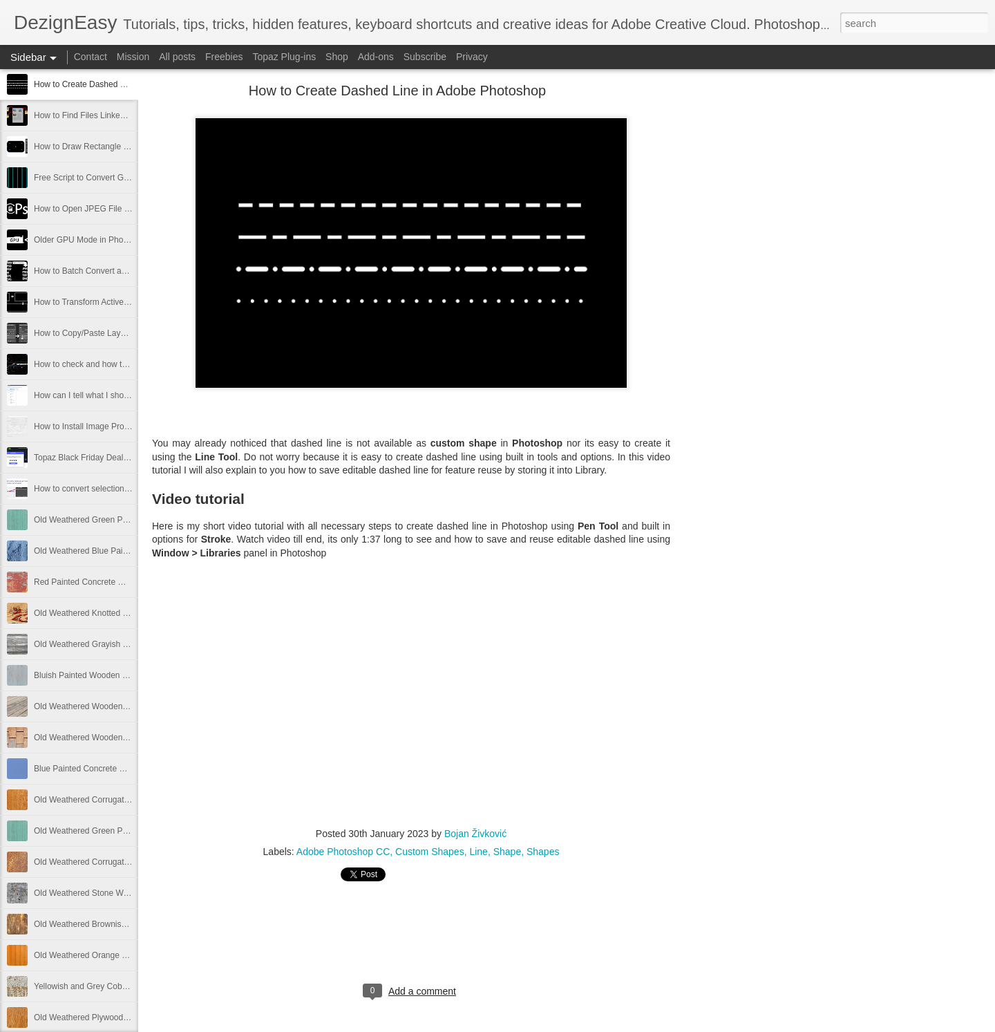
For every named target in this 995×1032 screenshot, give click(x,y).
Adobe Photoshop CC (343, 851)
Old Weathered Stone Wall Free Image (105, 893)
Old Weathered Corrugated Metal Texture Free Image (132, 862)
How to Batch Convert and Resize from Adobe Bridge (131, 271)
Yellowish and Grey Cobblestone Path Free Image (126, 986)
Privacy (472, 56)
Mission (133, 56)
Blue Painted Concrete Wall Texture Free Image (121, 768)
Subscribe (425, 56)
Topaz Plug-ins (284, 56)
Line (478, 851)
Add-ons (376, 56)
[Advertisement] (746, 307)
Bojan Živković (475, 833)
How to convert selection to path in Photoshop (118, 489)
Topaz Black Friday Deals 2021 (91, 457)
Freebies (224, 56)
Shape (507, 851)
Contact (90, 56)
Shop (336, 56)
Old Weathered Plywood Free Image (101, 1017)
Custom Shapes (429, 851)
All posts (177, 56)
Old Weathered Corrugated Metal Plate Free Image (128, 800)
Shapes (543, 851)
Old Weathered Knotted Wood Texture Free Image (126, 613)
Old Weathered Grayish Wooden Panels (107, 644)
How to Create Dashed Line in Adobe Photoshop (123, 84)
